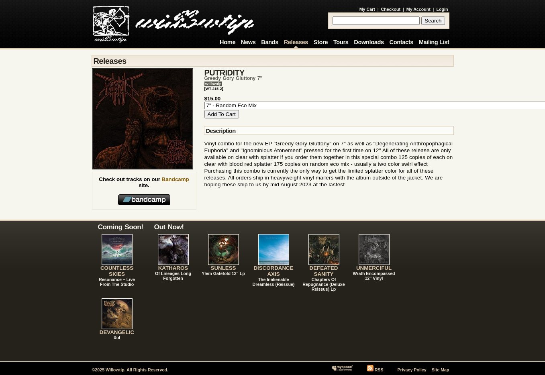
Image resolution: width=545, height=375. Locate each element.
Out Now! (169, 227)
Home (227, 42)
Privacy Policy (411, 369)
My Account (418, 9)
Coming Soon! (120, 227)
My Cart (367, 9)
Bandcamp (175, 179)
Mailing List (434, 42)
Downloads (369, 42)
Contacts (401, 42)
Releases (296, 42)
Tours (341, 42)
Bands (269, 42)
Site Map (440, 369)
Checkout (391, 9)
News (248, 42)
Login (442, 9)
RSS (379, 369)
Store (321, 42)
